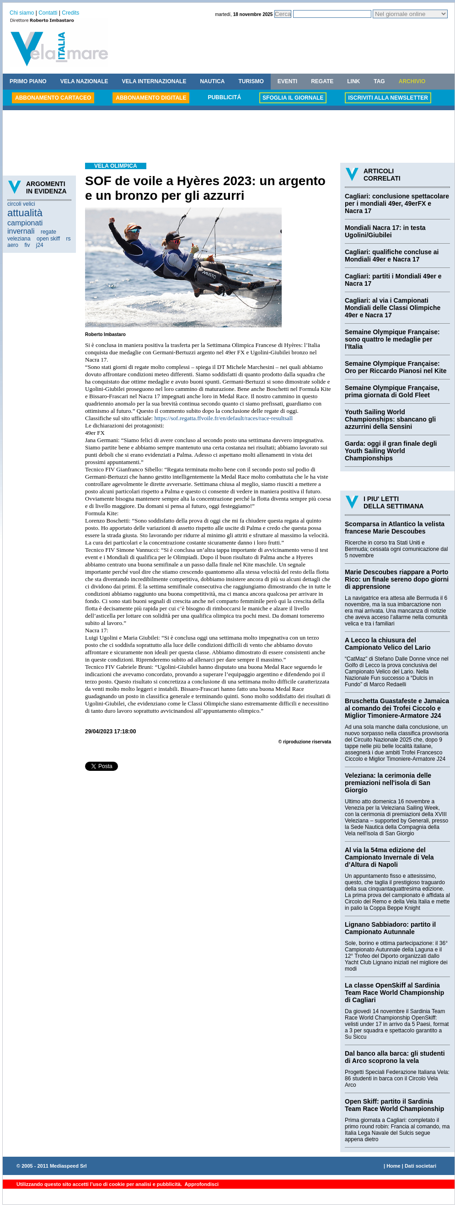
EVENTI (287, 81)
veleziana (19, 238)
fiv (27, 245)
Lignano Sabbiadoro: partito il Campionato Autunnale (390, 928)
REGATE (322, 81)
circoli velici (21, 204)
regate (48, 232)
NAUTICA (212, 81)
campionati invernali (25, 227)
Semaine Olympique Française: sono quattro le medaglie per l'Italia (392, 339)
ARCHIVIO (412, 81)
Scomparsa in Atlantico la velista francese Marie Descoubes (394, 527)
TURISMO (250, 81)
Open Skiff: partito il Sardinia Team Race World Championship (394, 1105)
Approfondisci (201, 1184)
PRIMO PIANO (28, 81)
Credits (70, 13)
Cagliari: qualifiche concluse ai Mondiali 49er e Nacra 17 (392, 255)
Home (393, 1166)
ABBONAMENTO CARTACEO (53, 98)
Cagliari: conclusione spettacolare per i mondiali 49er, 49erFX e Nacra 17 (397, 203)
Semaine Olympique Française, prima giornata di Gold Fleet (392, 391)
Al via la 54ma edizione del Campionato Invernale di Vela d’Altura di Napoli (389, 857)
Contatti (47, 13)
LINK (353, 81)
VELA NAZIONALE (84, 81)
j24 (39, 245)
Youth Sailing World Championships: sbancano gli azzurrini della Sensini (390, 419)
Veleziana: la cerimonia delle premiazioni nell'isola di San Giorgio (388, 783)
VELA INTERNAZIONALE (154, 81)
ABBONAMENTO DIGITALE (151, 98)
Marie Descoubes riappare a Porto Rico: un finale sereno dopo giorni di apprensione (397, 579)
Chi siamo (22, 13)
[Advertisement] (229, 137)
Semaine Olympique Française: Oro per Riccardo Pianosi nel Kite (396, 367)
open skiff (48, 238)
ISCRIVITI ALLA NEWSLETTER (388, 98)
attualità (25, 213)
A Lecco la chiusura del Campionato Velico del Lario (387, 643)
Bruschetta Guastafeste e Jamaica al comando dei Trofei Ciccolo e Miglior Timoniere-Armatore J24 (397, 708)
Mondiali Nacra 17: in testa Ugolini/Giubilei (385, 231)
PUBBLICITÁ (224, 97)
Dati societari (420, 1166)
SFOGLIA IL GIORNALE (292, 98)
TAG (379, 81)
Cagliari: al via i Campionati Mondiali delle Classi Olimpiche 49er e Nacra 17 (392, 308)
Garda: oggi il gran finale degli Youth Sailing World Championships (391, 451)
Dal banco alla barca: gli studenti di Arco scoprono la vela (395, 1057)
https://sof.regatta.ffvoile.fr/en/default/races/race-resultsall (223, 418)
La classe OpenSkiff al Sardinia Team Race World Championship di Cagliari (394, 993)
